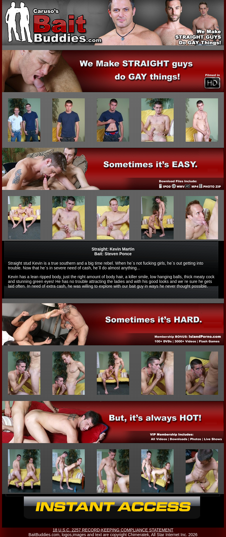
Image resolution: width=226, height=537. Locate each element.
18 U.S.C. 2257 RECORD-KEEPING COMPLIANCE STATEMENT (113, 530)
